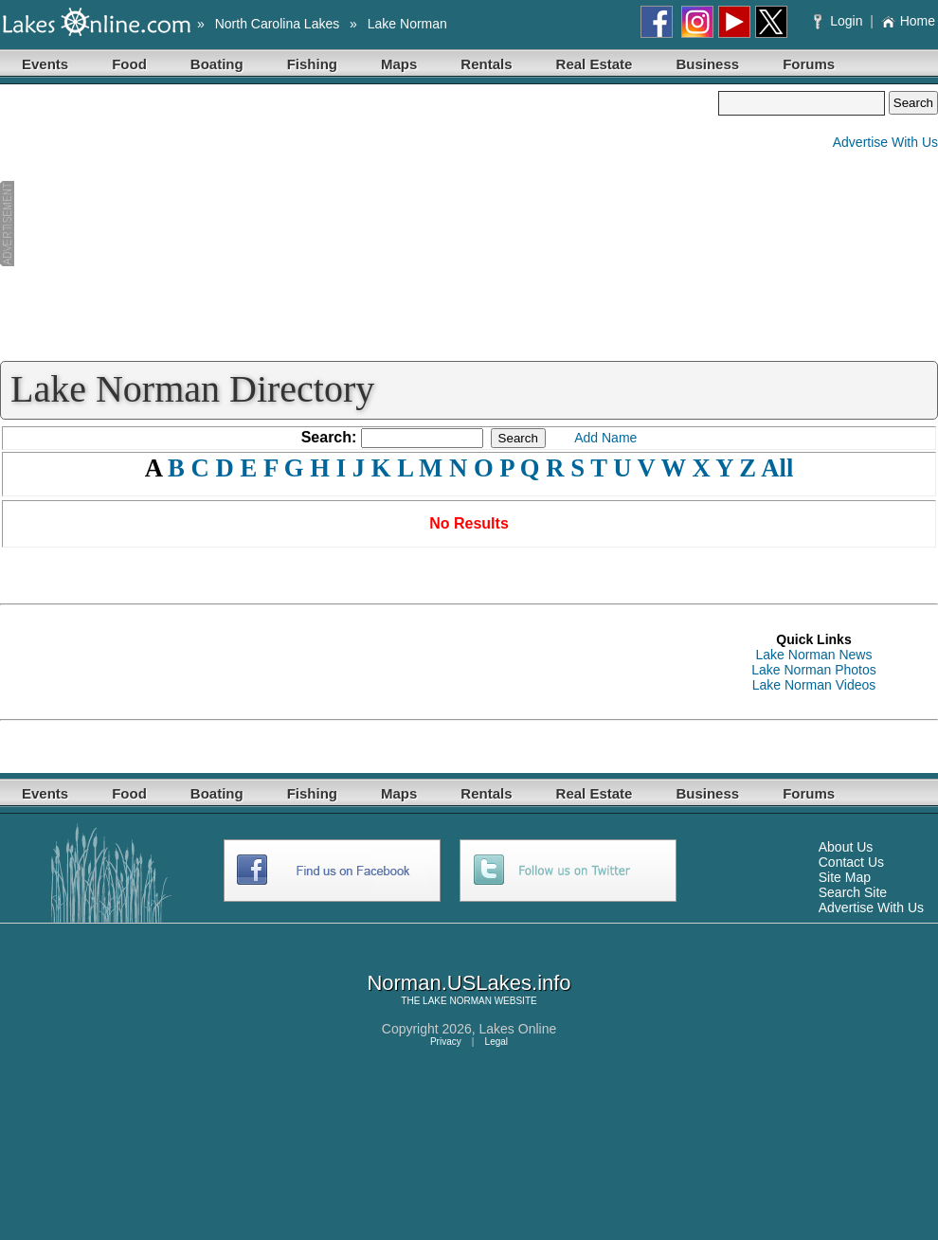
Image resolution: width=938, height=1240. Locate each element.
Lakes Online (518, 1028)
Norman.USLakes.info (468, 983)
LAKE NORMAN (457, 1001)
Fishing (312, 64)
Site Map (845, 877)
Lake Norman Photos (813, 669)
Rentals (486, 64)
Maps (399, 64)
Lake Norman (407, 23)
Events (45, 64)
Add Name (605, 437)
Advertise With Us (885, 142)
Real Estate (594, 64)
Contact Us (851, 862)
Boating (217, 64)
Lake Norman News (814, 654)
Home (908, 20)
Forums (809, 64)
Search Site (853, 892)
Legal (496, 1041)
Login (840, 20)
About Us (846, 846)
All (777, 468)
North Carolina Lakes (277, 23)
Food (129, 64)
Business (707, 64)
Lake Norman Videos (813, 684)
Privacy (445, 1041)
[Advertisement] (359, 223)
